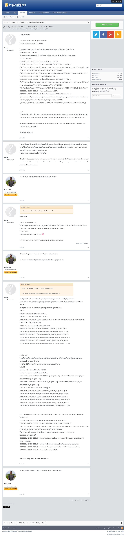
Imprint (109, 528)
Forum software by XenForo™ (17, 531)
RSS (122, 528)
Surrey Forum (120, 534)
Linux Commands (44, 12)
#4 (88, 247)
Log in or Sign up (116, 1)
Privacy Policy (120, 531)
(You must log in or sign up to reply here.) (79, 500)
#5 (88, 277)
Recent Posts (22, 17)
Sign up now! (107, 24)
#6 (88, 464)
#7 (88, 494)
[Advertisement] (107, 113)
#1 (88, 137)
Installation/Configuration (20, 29)
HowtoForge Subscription (60, 12)
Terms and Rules (111, 531)
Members (32, 12)
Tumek (120, 79)
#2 (88, 170)
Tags (14, 12)
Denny (38, 29)
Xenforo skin (6, 528)
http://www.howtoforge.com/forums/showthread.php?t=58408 (51, 147)
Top (119, 528)
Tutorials (6, 12)
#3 (88, 200)
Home (114, 528)
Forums (22, 12)
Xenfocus (14, 528)
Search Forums (10, 17)
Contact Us (97, 528)
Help (104, 528)
